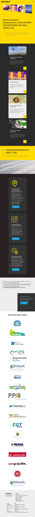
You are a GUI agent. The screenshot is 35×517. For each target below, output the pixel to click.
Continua (15, 206)
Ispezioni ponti (16, 511)
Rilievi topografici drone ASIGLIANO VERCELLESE (19, 507)
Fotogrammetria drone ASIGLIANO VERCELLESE (19, 505)
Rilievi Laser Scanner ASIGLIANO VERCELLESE (21, 512)
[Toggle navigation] (33, 1)
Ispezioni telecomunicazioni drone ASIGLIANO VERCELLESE (21, 509)
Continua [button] (24, 302)
